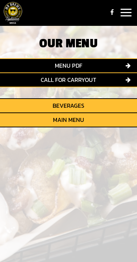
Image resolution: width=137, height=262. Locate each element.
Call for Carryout (68, 79)
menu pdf (68, 65)
